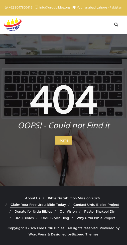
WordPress (38, 234)
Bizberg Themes (85, 234)
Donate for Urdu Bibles (33, 211)
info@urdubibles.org (53, 7)
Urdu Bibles (24, 218)
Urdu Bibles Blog (55, 218)
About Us (32, 198)
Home (63, 140)
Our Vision (68, 211)
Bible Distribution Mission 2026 (74, 198)
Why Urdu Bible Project (96, 218)
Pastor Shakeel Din (99, 211)
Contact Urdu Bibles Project (96, 205)
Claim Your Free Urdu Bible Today (38, 205)
